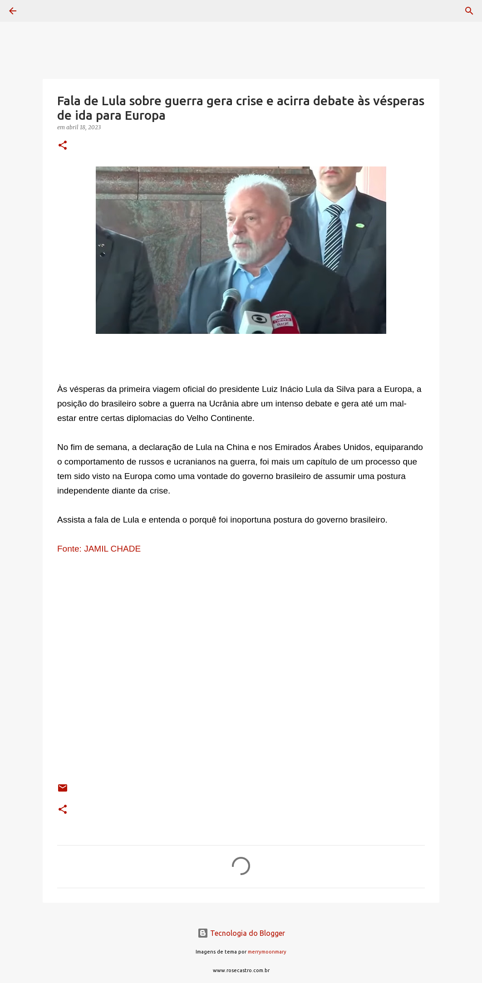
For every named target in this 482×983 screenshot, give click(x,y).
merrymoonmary (267, 951)
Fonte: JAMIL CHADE (100, 548)
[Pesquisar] (38, 11)
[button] (62, 146)
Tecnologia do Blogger (241, 933)
